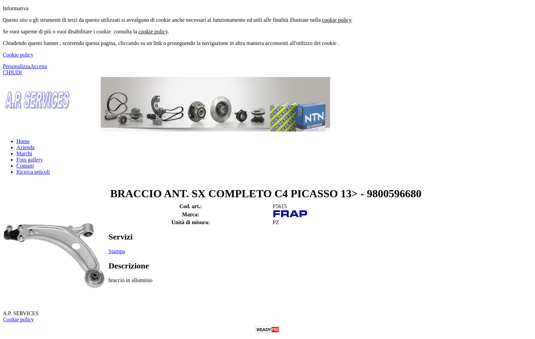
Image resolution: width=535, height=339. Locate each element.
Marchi (24, 153)
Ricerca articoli (33, 172)
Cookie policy (18, 55)
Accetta (38, 66)
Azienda (25, 147)
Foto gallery (29, 160)
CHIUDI (12, 72)
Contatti (25, 166)
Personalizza (16, 66)
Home (23, 141)
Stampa (117, 251)
